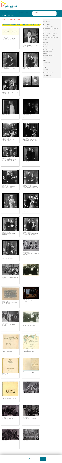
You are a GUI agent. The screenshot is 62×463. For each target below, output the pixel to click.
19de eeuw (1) (46, 62)
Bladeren (13, 13)
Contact (11, 15)
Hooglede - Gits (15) (47, 48)
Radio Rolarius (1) (47, 71)
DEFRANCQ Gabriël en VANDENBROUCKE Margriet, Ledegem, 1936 (10, 187)
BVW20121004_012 (5, 350)
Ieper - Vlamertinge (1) (48, 49)
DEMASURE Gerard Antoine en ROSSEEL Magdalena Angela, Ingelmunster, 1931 (30, 234)
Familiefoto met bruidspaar (28, 278)
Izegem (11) (45, 53)
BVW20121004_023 (5, 397)
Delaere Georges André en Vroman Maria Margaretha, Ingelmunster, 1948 (31, 210)
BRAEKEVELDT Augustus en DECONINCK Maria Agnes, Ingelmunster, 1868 (30, 89)
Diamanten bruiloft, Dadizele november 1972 (10, 278)
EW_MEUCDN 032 (26, 161)
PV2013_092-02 (25, 417)
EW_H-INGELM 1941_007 (6, 158)
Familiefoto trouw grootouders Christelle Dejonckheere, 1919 (10, 303)
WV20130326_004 (25, 299)
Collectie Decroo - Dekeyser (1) (50, 33)
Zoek (27, 13)
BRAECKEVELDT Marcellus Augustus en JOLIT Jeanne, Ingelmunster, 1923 (30, 69)
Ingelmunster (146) (47, 51)
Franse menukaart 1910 (7, 351)
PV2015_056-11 (25, 440)
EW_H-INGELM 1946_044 (6, 138)
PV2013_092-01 (4, 417)
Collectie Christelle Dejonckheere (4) (51, 32)
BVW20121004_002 (26, 350)
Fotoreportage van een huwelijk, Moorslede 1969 (8, 325)
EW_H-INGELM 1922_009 (27, 114)
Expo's (4, 15)
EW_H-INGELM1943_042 (6, 232)
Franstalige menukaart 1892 (7, 374)
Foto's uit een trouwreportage (29, 325)
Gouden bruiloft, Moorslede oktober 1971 (31, 442)
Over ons (5, 13)
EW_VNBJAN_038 (25, 87)
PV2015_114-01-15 (5, 323)
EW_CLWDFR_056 (5, 185)
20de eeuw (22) (46, 64)
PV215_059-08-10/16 (26, 252)
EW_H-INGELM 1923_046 (27, 67)
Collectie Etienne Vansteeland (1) (50, 37)
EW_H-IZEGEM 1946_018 (6, 208)
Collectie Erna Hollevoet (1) (49, 35)
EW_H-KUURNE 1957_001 (27, 44)
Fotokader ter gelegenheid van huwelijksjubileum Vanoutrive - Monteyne (29, 301)
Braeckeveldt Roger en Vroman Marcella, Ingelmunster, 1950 (10, 93)
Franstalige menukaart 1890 (28, 351)
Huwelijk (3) (45, 69)
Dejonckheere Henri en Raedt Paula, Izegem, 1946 (9, 210)
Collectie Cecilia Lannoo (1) (49, 30)
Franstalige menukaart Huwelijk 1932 (9, 398)
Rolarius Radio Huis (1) (48, 72)
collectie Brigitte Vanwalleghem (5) (50, 28)
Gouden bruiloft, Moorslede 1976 (8, 418)
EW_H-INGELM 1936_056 (6, 114)
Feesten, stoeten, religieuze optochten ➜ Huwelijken (21, 24)
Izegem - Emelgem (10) (48, 55)
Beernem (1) (46, 46)
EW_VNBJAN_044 (5, 67)
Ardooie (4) (45, 44)
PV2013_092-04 (4, 440)
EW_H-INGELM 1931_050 (6, 255)
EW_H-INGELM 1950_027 (6, 91)
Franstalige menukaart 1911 (28, 372)
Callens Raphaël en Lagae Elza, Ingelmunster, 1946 (8, 140)
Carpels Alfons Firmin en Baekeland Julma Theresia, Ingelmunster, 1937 (30, 140)
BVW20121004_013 (26, 371)
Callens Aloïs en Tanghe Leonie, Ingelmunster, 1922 (29, 116)
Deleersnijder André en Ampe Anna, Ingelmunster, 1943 (9, 234)
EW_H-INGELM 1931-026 (27, 232)
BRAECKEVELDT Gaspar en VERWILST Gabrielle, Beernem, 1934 (9, 69)
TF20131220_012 (25, 277)
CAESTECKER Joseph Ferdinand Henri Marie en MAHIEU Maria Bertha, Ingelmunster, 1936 (9, 117)
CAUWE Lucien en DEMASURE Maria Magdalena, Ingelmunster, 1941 (9, 160)
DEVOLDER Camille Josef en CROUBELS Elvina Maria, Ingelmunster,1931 (9, 257)
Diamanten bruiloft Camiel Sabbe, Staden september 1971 (31, 254)
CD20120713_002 (5, 301)
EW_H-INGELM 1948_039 (27, 208)
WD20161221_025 (5, 37)
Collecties (21, 13)
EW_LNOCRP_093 (25, 138)
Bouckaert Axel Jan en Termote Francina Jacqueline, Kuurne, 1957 (31, 46)
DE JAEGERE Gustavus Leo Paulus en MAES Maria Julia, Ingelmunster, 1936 (30, 187)
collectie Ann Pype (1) (47, 26)
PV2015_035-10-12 (5, 276)
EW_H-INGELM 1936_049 (27, 185)
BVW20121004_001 (5, 373)
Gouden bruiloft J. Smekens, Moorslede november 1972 (30, 395)
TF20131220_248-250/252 (27, 324)
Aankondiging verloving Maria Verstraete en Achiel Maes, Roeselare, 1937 (10, 39)
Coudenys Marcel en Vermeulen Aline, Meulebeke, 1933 (30, 163)
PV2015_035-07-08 (26, 393)
